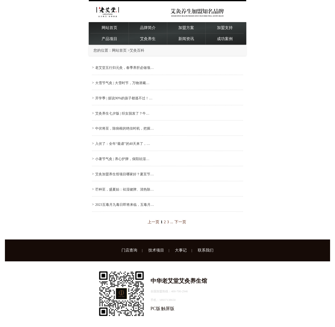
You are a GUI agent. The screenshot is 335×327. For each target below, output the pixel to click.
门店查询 (129, 250)
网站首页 (109, 28)
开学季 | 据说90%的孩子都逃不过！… (123, 98)
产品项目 (109, 39)
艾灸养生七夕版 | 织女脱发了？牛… (122, 113)
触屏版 (167, 308)
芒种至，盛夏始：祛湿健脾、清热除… (124, 189)
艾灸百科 (137, 50)
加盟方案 (186, 28)
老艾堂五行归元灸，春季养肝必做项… (124, 68)
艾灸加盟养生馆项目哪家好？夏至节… (124, 174)
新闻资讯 (186, 39)
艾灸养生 (148, 39)
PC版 (155, 308)
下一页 (180, 222)
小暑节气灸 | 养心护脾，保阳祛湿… (122, 159)
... (171, 222)
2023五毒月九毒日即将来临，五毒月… (124, 205)
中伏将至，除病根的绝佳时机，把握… (124, 128)
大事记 (181, 250)
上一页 (153, 222)
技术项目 (156, 250)
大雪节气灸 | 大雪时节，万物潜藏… (122, 83)
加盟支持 (225, 28)
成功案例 (225, 39)
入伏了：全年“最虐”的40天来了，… (122, 144)
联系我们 (205, 250)
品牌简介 (148, 28)
